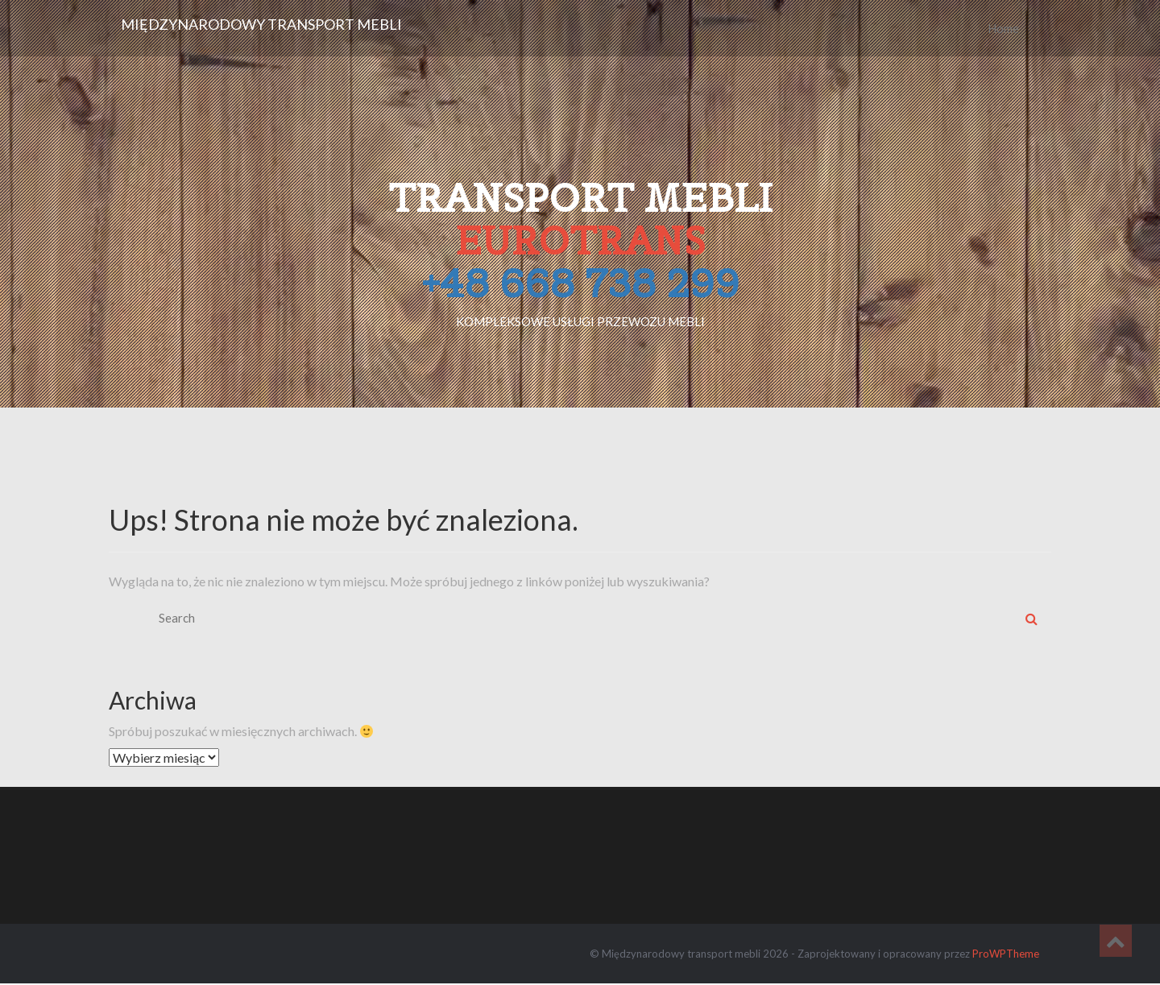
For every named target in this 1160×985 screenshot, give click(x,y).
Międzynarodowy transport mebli (261, 24)
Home (1003, 28)
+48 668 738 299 (580, 283)
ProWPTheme (1005, 953)
